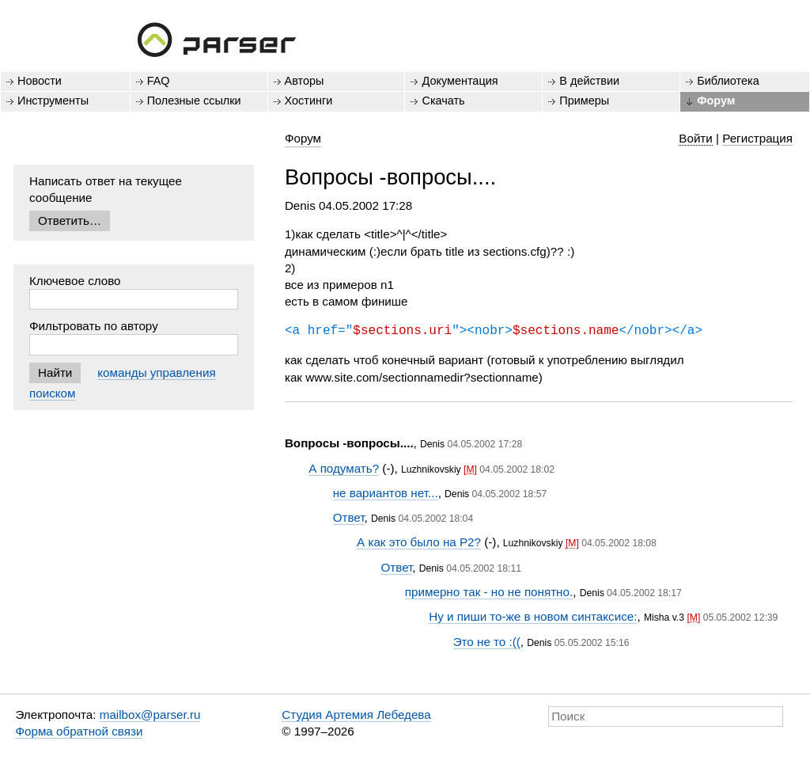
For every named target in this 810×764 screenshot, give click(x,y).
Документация (460, 80)
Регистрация (757, 138)
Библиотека (728, 80)
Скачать (443, 100)
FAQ (158, 80)
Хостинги (309, 100)
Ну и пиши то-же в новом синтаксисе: (533, 616)
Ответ (349, 517)
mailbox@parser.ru (150, 714)
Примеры (584, 100)
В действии (589, 80)
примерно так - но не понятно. (489, 592)
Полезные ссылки (194, 100)
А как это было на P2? (419, 542)
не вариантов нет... (385, 493)
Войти (696, 138)
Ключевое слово (75, 280)
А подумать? (343, 468)
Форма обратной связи (78, 731)
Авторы (304, 80)
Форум (716, 100)
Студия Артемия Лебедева (356, 714)
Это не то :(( (486, 641)
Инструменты (53, 100)
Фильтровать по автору (93, 326)
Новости (39, 80)
